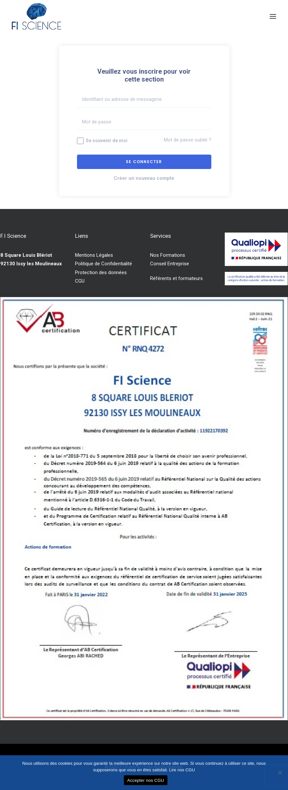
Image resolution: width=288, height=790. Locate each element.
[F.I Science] (36, 16)
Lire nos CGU (182, 769)
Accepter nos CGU (145, 780)
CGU (80, 281)
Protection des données (101, 272)
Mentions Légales (94, 255)
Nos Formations (167, 255)
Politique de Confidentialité (103, 264)
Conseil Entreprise (169, 264)
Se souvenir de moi (102, 141)
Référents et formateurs (176, 278)
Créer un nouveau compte (144, 178)
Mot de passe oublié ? (187, 140)
